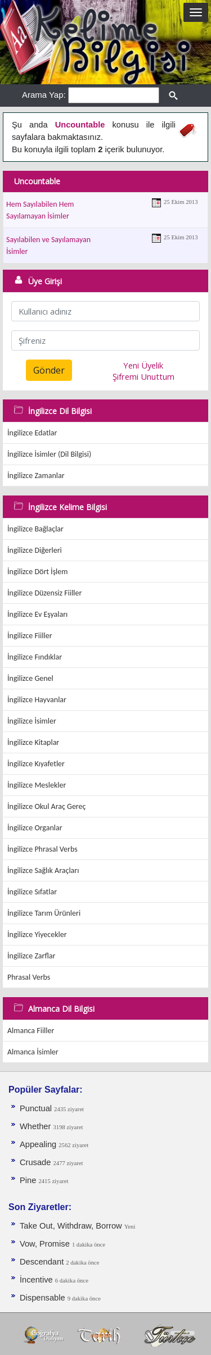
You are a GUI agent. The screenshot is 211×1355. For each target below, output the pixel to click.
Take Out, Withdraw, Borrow (72, 1225)
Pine (29, 1180)
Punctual (37, 1108)
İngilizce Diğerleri (34, 550)
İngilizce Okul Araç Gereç (46, 806)
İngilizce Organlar (34, 828)
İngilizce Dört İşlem (37, 571)
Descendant (43, 1261)
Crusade (36, 1162)
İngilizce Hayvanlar (36, 699)
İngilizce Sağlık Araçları (43, 870)
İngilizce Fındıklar (34, 657)
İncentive (37, 1279)
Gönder (49, 370)
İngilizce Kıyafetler (36, 764)
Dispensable (44, 1297)
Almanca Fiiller (30, 1030)
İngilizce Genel (30, 678)
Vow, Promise (46, 1243)
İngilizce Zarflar (31, 956)
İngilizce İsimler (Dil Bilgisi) (49, 454)
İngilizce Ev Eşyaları (37, 614)
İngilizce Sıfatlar (32, 892)
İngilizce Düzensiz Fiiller (44, 593)
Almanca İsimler (33, 1052)
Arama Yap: (44, 94)
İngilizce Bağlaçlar (35, 529)
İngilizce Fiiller (29, 635)
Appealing (39, 1144)
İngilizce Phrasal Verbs (42, 849)
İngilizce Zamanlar (36, 475)
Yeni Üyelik (143, 365)
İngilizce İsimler (31, 721)
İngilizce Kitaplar (33, 742)
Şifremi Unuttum (143, 376)
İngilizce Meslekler (36, 785)
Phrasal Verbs (28, 977)
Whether (36, 1126)
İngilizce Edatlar (32, 433)
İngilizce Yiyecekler (37, 934)
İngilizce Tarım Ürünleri (43, 913)
